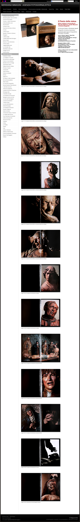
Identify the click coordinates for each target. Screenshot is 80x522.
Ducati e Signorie (7, 109)
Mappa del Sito (74, 517)
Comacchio (5, 69)
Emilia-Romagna (7, 105)
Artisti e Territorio (7, 130)
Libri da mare (6, 52)
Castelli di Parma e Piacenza (9, 90)
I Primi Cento (6, 31)
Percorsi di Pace (7, 119)
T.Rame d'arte (6, 102)
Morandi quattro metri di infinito (10, 17)
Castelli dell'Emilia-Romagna (9, 38)
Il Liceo (4, 29)
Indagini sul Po (6, 50)
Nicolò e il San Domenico (8, 41)
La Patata (5, 124)
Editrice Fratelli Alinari (8, 131)
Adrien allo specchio (7, 117)
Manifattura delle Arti (7, 48)
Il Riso (4, 123)
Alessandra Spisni (7, 64)
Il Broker (5, 121)
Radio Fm (5, 76)
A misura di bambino (7, 100)
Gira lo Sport (6, 40)
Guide (4, 126)
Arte (4, 128)
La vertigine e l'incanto (8, 57)
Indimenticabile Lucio (8, 23)
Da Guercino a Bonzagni (8, 59)
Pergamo (5, 35)
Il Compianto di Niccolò (8, 107)
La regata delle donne (8, 114)
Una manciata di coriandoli (9, 116)
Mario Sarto (5, 81)
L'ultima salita (6, 36)
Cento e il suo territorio (8, 61)
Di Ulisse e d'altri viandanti (9, 78)
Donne (4, 74)
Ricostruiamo (6, 24)
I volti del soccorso (7, 86)
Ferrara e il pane (7, 68)
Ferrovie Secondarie (7, 19)
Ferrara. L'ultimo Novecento (9, 21)
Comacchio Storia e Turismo (9, 112)
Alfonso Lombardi (7, 73)
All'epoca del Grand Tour (8, 16)
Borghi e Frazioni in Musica (9, 33)
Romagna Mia (6, 92)
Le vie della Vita (6, 47)
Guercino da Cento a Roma (9, 28)
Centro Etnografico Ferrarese (9, 133)
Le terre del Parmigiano (8, 99)
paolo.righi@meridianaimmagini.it (12, 519)
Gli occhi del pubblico (8, 80)
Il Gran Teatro (6, 43)
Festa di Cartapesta (7, 88)
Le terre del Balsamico (8, 104)
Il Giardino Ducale (7, 93)
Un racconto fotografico (8, 83)
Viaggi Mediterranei (7, 45)
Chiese (4, 136)
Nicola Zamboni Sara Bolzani (9, 85)
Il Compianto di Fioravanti (9, 95)
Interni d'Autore (6, 111)
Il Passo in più (6, 26)
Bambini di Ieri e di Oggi (8, 62)
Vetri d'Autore (6, 71)
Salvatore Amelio (7, 56)
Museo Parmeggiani (7, 135)
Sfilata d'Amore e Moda (8, 66)
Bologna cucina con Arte (8, 97)
